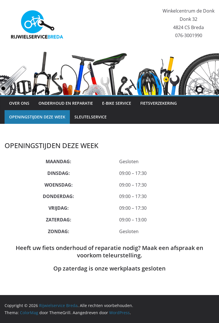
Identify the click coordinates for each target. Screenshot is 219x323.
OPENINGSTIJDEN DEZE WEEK (37, 117)
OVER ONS (19, 103)
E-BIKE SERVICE (116, 103)
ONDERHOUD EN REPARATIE (65, 103)
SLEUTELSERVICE (90, 117)
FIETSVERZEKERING (158, 103)
